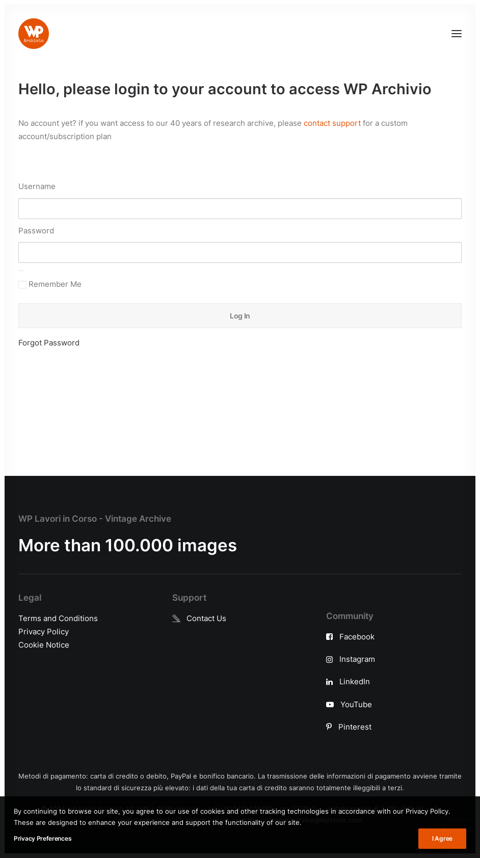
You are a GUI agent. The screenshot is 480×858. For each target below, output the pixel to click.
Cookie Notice (43, 645)
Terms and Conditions (58, 618)
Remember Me (50, 284)
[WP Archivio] (33, 33)
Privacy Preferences (42, 838)
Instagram (357, 659)
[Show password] (21, 270)
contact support (332, 123)
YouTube (356, 704)
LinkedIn (354, 681)
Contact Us (206, 618)
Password (36, 230)
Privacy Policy (43, 631)
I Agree (442, 838)
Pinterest (354, 727)
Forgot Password (48, 342)
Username (37, 186)
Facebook (357, 636)
